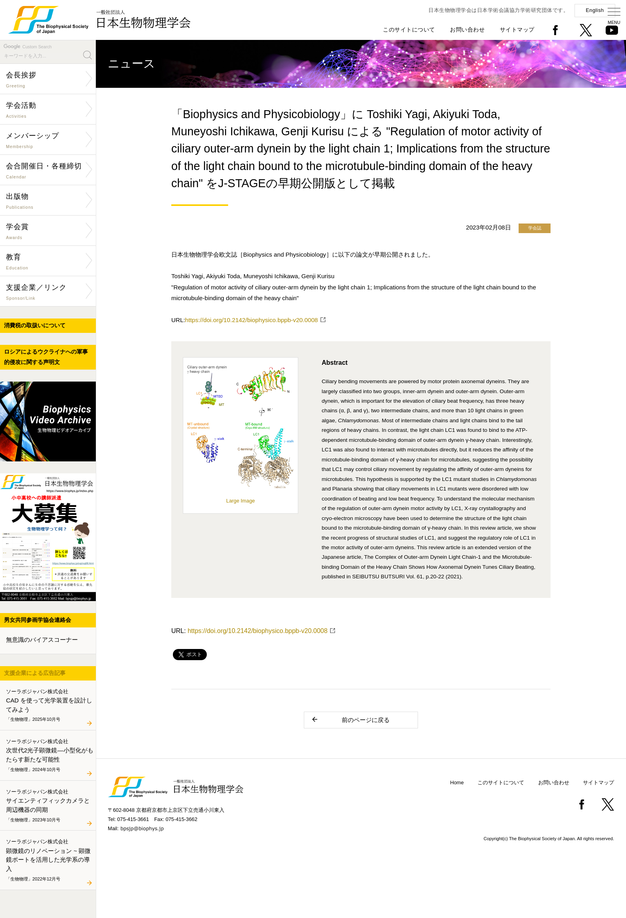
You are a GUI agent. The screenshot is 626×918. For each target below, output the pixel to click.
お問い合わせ (467, 29)
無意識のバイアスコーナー (42, 639)
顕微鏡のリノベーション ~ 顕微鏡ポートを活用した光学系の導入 (49, 860)
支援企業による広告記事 (34, 673)
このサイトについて (409, 29)
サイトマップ (517, 29)
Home (457, 782)
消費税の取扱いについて (34, 325)
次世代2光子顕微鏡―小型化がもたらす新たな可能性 (49, 755)
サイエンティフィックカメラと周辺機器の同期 (49, 806)
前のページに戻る (350, 719)
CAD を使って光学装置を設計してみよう (49, 705)
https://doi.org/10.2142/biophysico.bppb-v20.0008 (251, 320)
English (595, 10)
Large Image (240, 497)
